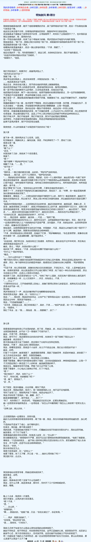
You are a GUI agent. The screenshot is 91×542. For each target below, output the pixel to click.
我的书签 (46, 4)
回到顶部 (48, 541)
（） (54, 541)
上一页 (36, 541)
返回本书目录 (27, 4)
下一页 (42, 541)
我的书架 (40, 4)
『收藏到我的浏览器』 (66, 4)
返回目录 (30, 541)
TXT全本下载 (54, 4)
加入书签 (34, 4)
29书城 (20, 4)
